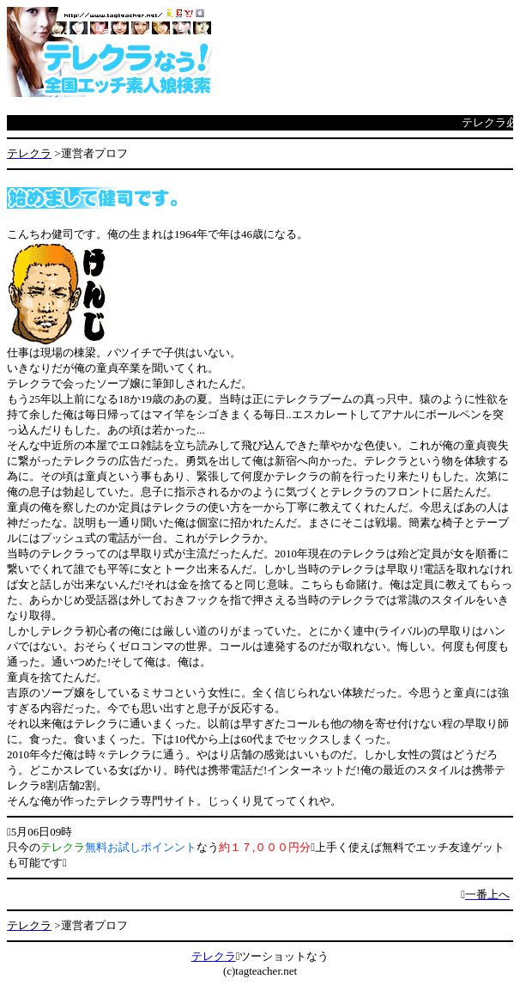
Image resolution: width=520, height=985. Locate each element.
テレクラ (213, 956)
